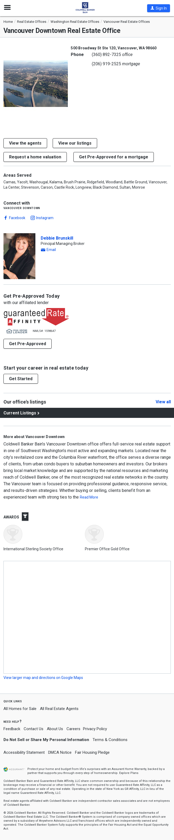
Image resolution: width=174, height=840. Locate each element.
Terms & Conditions (110, 739)
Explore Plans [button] (128, 773)
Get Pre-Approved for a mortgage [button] (113, 156)
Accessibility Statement (24, 752)
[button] (158, 8)
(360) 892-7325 (106, 54)
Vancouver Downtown (21, 208)
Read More (89, 497)
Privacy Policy (95, 728)
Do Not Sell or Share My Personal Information (46, 739)
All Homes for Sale (19, 708)
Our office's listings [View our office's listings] (24, 402)
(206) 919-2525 (106, 63)
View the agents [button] (25, 143)
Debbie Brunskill (57, 238)
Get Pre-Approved (27, 343)
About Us (55, 728)
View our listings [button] (75, 143)
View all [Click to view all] (163, 402)
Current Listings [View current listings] (19, 412)
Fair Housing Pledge (92, 752)
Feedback (11, 729)
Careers (73, 728)
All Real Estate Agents (59, 708)
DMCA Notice (60, 752)
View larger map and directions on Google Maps (43, 678)
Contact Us (33, 728)
